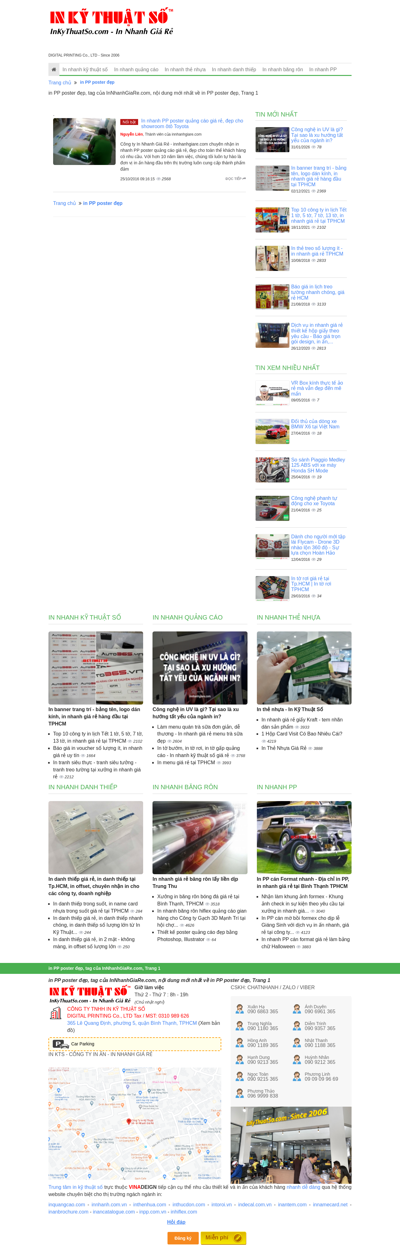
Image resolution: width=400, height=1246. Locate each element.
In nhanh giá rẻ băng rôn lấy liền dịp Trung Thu (195, 882)
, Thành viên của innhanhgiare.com (161, 134)
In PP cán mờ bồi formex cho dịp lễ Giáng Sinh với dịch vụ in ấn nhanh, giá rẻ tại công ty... (305, 925)
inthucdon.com (188, 1204)
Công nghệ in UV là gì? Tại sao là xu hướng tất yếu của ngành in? (317, 135)
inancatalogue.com (114, 1211)
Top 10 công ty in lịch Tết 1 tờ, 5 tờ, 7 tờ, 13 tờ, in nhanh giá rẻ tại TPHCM (319, 215)
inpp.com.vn (152, 1211)
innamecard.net (330, 1204)
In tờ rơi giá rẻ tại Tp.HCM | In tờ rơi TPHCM (311, 584)
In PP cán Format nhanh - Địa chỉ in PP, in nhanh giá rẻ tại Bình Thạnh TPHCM (303, 882)
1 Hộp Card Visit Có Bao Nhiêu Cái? (302, 733)
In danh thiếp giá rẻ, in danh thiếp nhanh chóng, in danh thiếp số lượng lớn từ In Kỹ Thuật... (98, 925)
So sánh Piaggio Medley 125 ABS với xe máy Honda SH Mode (318, 465)
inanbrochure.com (68, 1211)
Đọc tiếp (236, 179)
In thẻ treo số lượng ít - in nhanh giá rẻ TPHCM (317, 251)
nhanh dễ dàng (303, 1187)
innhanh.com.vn (109, 1204)
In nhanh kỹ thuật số (85, 69)
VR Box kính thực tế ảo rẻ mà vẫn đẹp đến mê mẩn (317, 388)
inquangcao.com (66, 1204)
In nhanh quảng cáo (136, 69)
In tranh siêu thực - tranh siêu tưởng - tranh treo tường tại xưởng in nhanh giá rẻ (97, 770)
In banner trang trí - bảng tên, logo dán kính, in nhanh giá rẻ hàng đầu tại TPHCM (319, 176)
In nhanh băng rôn (282, 69)
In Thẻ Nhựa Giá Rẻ (285, 748)
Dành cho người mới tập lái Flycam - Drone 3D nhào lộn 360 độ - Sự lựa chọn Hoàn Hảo (318, 545)
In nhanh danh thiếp (234, 69)
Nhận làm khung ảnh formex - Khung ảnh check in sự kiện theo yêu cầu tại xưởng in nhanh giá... (303, 904)
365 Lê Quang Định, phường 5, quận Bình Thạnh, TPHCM (132, 1023)
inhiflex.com (184, 1211)
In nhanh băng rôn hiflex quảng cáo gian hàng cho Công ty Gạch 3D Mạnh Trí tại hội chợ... (202, 918)
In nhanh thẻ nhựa (185, 69)
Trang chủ (59, 82)
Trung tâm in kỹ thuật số (75, 1187)
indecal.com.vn (255, 1204)
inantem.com (292, 1204)
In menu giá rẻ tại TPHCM (186, 762)
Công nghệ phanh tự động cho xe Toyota (314, 501)
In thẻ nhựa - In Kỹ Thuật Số (290, 709)
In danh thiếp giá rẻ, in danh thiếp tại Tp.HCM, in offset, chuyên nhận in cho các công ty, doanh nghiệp (93, 886)
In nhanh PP (323, 69)
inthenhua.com (149, 1204)
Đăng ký (182, 1238)
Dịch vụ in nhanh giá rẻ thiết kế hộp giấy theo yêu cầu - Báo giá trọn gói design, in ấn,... (317, 333)
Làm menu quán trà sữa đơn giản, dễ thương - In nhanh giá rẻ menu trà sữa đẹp (199, 734)
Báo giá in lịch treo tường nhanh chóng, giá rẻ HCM (317, 292)
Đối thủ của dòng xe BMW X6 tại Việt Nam (315, 424)
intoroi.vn (222, 1204)
